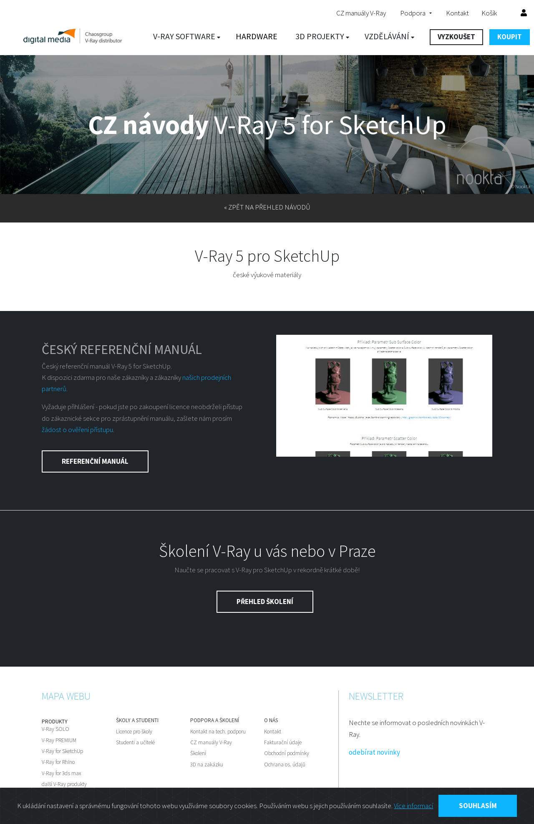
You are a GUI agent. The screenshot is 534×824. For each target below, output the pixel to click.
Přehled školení (265, 601)
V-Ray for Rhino (58, 762)
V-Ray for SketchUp (62, 751)
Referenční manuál (95, 461)
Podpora (413, 13)
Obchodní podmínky (286, 753)
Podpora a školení (214, 720)
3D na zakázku (206, 764)
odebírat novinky (374, 752)
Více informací (413, 805)
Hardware (256, 36)
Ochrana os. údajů (284, 764)
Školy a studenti (137, 720)
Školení (198, 753)
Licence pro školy (134, 731)
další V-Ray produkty (64, 784)
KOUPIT (509, 36)
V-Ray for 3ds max (61, 773)
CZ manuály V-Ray (361, 13)
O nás (271, 720)
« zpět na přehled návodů (267, 207)
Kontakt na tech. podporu (218, 731)
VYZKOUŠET (456, 36)
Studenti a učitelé (135, 742)
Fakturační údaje (283, 742)
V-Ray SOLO (55, 729)
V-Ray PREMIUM (59, 740)
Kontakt (457, 13)
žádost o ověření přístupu (77, 429)
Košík (494, 13)
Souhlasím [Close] (478, 805)
